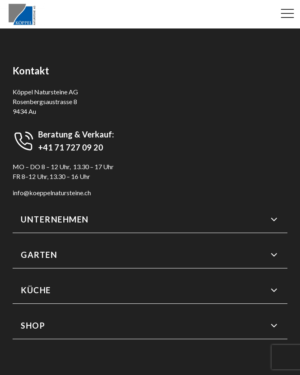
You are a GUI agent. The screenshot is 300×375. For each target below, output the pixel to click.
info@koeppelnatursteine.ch (52, 192)
